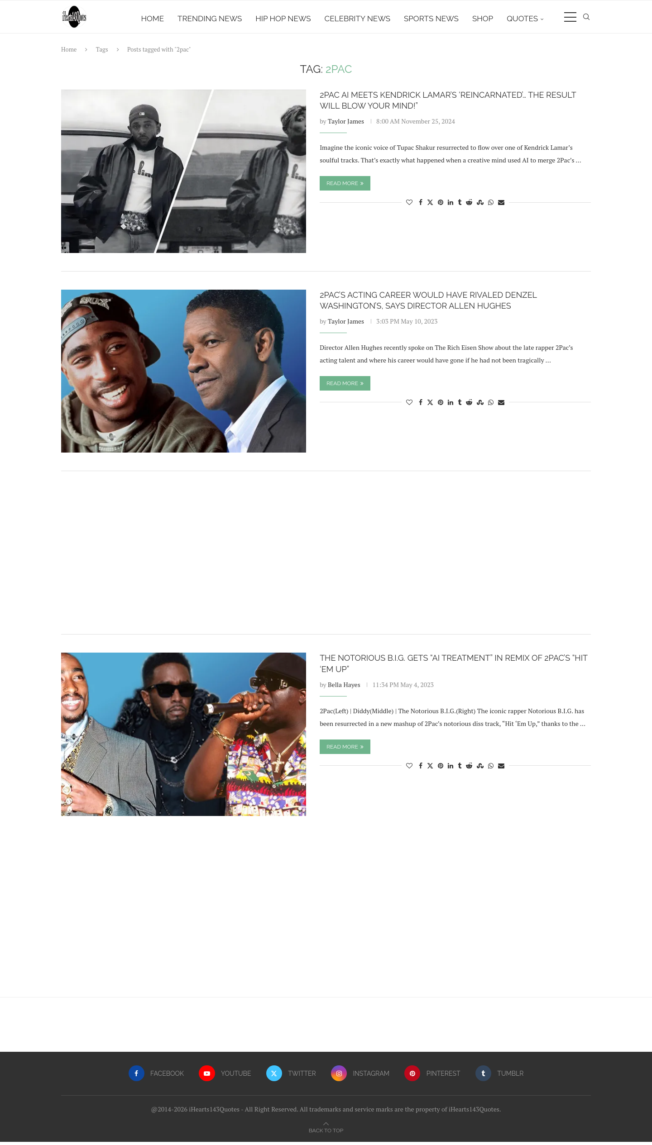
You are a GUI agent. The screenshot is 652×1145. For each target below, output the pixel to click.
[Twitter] (291, 1077)
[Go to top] (326, 1133)
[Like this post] (409, 205)
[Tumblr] (500, 1077)
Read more (345, 187)
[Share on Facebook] (420, 205)
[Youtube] (224, 1077)
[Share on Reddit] (469, 205)
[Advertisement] (326, 556)
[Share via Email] (501, 205)
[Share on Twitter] (430, 205)
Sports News (431, 18)
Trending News (209, 18)
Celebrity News (357, 18)
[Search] (586, 18)
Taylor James (346, 124)
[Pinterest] (433, 1077)
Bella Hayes (344, 687)
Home (152, 18)
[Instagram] (360, 1077)
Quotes (522, 18)
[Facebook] (155, 1077)
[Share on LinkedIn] (450, 205)
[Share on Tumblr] (459, 205)
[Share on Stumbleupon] (480, 205)
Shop (482, 18)
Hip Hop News (283, 18)
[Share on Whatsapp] (491, 205)
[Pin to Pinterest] (440, 205)
